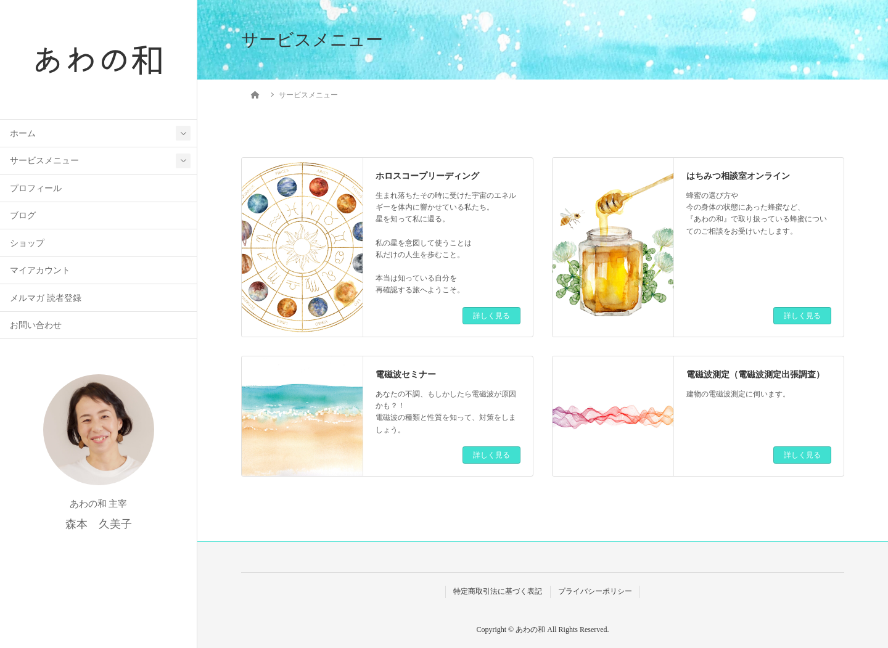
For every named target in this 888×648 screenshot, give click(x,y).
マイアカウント (40, 270)
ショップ (27, 243)
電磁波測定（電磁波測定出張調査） (755, 374)
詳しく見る (491, 315)
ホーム (23, 133)
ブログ (23, 215)
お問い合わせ (36, 325)
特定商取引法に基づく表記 (497, 591)
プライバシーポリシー (595, 591)
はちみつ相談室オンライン (738, 176)
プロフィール (36, 188)
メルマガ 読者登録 (45, 298)
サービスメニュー (44, 160)
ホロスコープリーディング (427, 176)
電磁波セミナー (406, 374)
